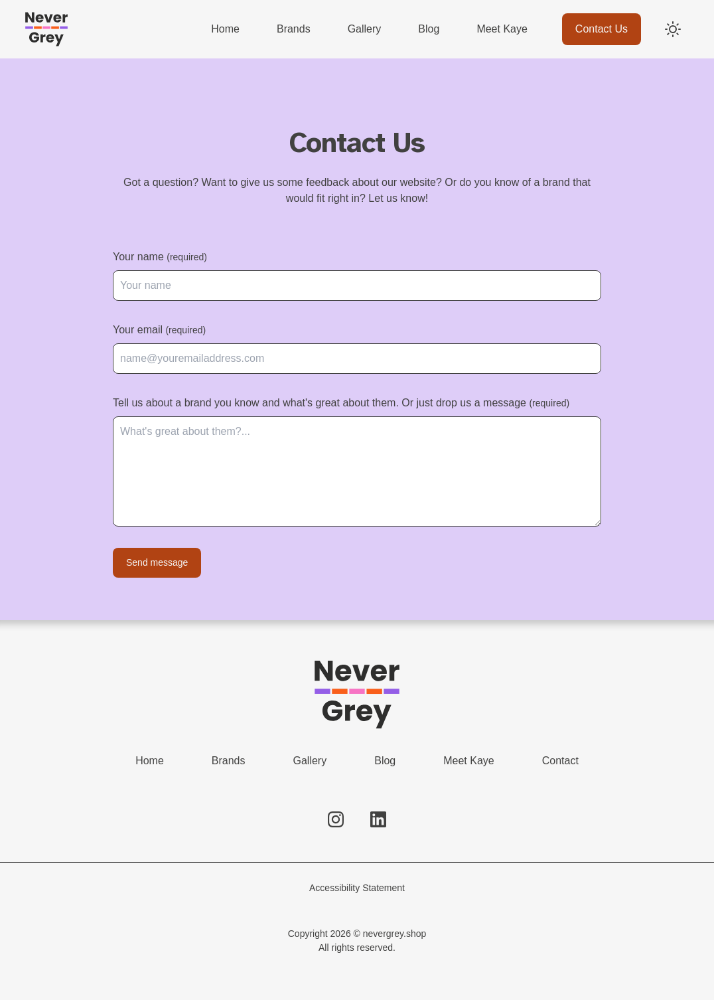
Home (149, 760)
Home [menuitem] (225, 29)
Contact (560, 760)
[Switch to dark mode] (673, 29)
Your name (160, 256)
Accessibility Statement (357, 887)
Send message (157, 562)
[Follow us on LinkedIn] (378, 819)
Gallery (310, 760)
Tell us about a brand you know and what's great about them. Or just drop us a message (341, 402)
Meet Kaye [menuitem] (501, 29)
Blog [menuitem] (428, 29)
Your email (159, 329)
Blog (384, 760)
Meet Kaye (468, 760)
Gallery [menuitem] (365, 29)
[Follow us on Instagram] (335, 819)
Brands (229, 760)
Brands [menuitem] (294, 29)
